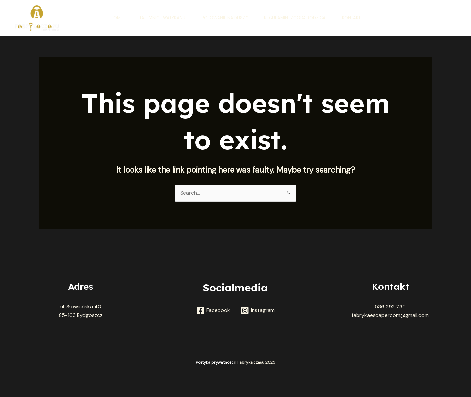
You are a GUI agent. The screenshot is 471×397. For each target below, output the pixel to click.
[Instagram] (257, 310)
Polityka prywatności (216, 362)
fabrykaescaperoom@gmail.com (390, 315)
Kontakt (351, 18)
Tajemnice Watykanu (162, 18)
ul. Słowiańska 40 (80, 306)
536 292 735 (390, 306)
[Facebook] (213, 310)
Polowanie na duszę (225, 18)
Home (117, 18)
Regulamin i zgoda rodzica (295, 18)
